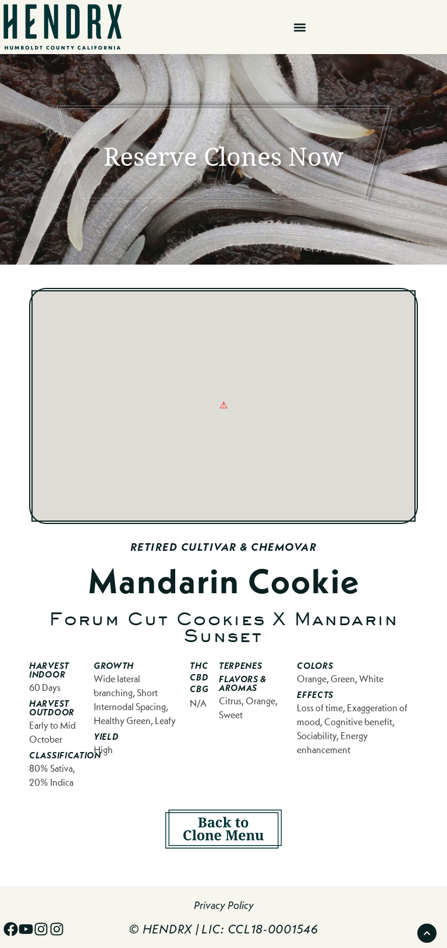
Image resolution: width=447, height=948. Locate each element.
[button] (299, 27)
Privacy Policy (224, 905)
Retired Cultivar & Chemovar (223, 547)
